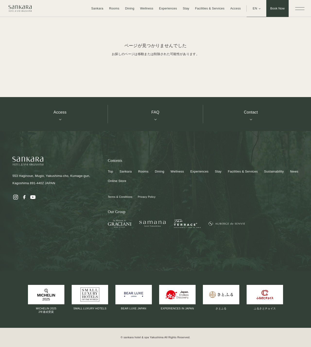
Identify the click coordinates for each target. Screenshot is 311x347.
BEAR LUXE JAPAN (133, 297)
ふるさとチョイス (265, 297)
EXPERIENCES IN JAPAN (177, 297)
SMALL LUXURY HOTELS (90, 297)
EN (255, 8)
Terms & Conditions (120, 196)
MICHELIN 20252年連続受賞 (46, 299)
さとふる (221, 297)
